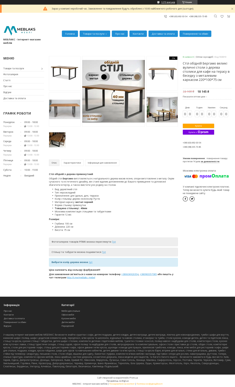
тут (91, 262)
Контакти (138, 33)
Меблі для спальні (71, 310)
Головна (70, 33)
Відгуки (7, 92)
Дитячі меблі (68, 322)
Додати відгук (222, 16)
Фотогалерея (10, 74)
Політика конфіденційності (150, 383)
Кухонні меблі (69, 318)
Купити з (198, 132)
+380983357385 (148, 274)
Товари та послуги (93, 33)
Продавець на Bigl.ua (118, 380)
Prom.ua (134, 377)
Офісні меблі (68, 314)
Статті (6, 80)
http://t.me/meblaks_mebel (81, 277)
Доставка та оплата (163, 33)
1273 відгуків (168, 2)
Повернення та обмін (195, 33)
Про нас (120, 33)
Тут (114, 241)
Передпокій (68, 325)
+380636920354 (129, 274)
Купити (198, 126)
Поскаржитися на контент (121, 383)
